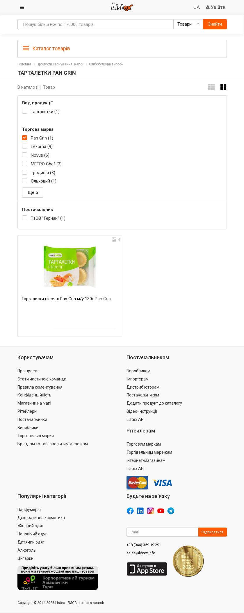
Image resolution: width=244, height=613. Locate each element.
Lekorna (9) (42, 146)
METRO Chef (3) (46, 164)
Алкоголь (26, 550)
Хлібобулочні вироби (106, 64)
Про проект (28, 371)
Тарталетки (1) (45, 111)
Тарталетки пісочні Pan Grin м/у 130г (66, 298)
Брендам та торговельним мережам (52, 444)
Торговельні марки (35, 435)
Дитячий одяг (30, 542)
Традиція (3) (43, 172)
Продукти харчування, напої (60, 64)
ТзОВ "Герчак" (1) (48, 218)
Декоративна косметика (41, 517)
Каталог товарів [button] (46, 48)
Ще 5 (33, 192)
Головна (24, 64)
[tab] (122, 48)
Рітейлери (27, 411)
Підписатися (213, 532)
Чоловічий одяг (32, 534)
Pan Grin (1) (42, 138)
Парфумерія (29, 509)
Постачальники (32, 419)
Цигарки (25, 558)
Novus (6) (40, 155)
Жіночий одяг (30, 525)
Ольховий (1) (43, 181)
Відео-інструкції (142, 411)
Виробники (27, 427)
